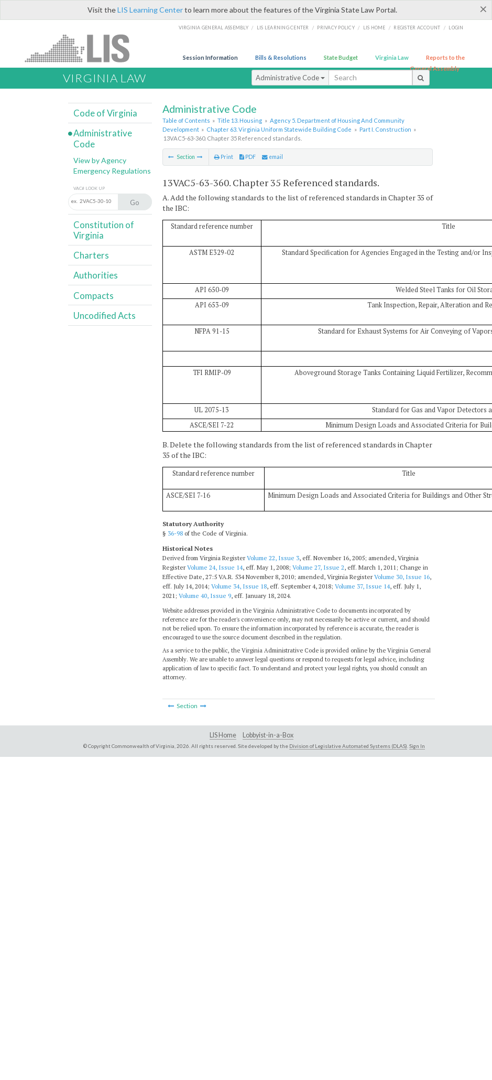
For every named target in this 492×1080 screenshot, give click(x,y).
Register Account (416, 27)
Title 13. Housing (239, 120)
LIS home (374, 27)
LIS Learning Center (150, 9)
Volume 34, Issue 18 (239, 586)
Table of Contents (186, 120)
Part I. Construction (385, 129)
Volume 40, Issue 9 (205, 596)
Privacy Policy (336, 27)
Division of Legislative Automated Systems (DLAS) (348, 746)
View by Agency (99, 160)
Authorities (95, 275)
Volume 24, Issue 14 (215, 567)
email (272, 157)
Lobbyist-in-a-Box (268, 735)
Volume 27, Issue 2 (318, 567)
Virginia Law (392, 57)
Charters (91, 255)
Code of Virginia (105, 113)
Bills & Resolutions (281, 57)
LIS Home (223, 735)
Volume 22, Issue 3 (273, 558)
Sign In (417, 746)
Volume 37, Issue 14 (362, 586)
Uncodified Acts (104, 315)
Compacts (93, 295)
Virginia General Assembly (213, 27)
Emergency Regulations (112, 170)
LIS (83, 48)
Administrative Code (290, 77)
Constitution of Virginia (103, 230)
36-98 (175, 533)
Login (456, 27)
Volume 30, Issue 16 (402, 577)
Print (223, 157)
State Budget (341, 57)
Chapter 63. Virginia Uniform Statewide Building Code (279, 129)
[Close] (483, 9)
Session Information (210, 57)
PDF (247, 157)
